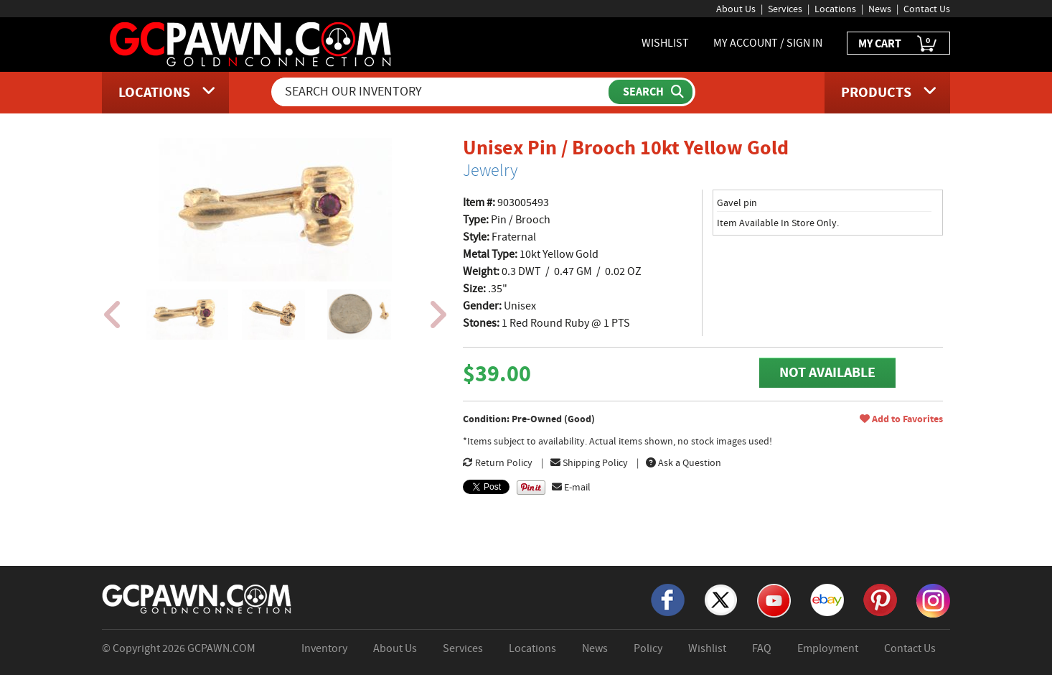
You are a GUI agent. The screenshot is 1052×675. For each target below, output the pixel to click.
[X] (721, 598)
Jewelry (490, 170)
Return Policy (497, 462)
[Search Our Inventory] (441, 92)
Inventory (324, 648)
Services (785, 8)
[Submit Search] (650, 92)
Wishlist (707, 648)
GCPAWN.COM (221, 648)
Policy (648, 648)
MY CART (898, 44)
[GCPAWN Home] (197, 598)
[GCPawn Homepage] (251, 43)
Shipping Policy (589, 462)
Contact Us (926, 8)
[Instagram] (933, 599)
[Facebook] (668, 598)
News (879, 8)
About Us (736, 8)
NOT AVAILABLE (827, 372)
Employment (827, 648)
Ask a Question (683, 462)
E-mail (571, 486)
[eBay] (827, 598)
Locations (835, 8)
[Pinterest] (880, 598)
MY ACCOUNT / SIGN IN (767, 43)
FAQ (761, 648)
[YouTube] (774, 599)
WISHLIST (665, 43)
